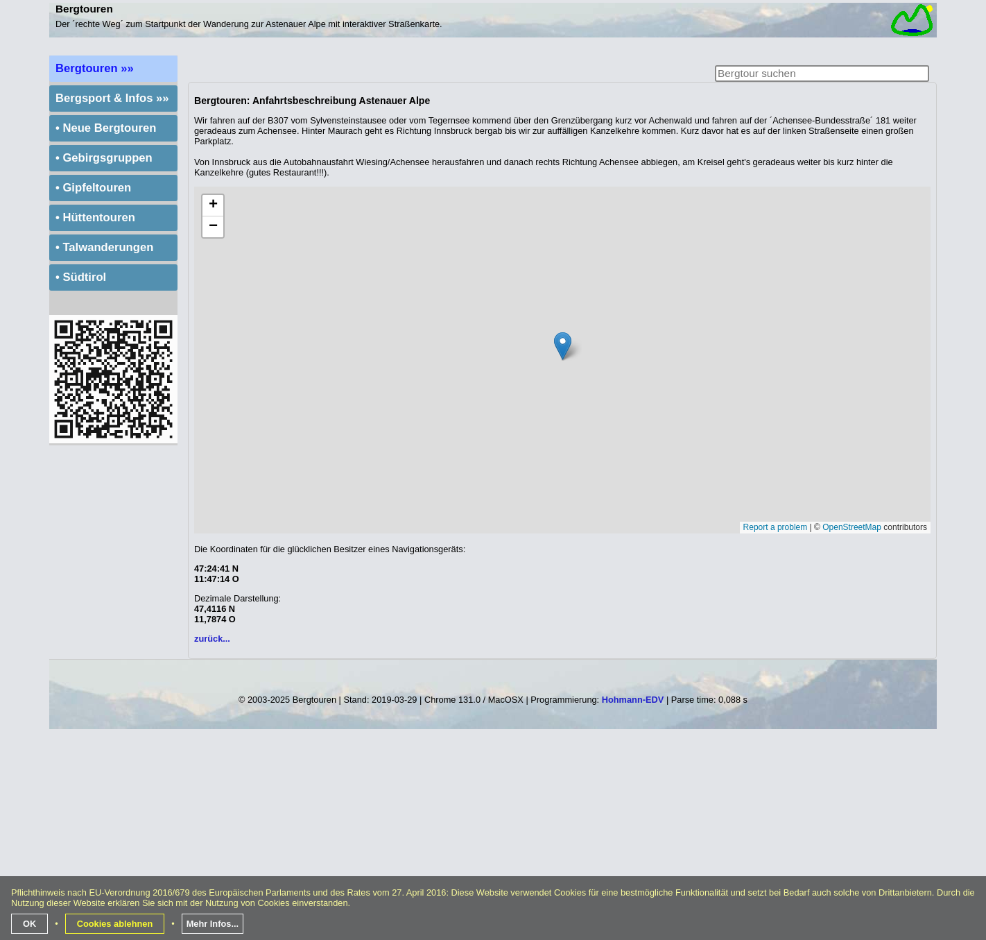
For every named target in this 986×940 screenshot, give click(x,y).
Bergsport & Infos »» (112, 98)
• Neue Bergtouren (105, 128)
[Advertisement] (493, 840)
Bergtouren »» (94, 68)
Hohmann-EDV (633, 699)
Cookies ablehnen (115, 923)
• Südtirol (80, 277)
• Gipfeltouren (93, 187)
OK (29, 923)
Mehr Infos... (213, 923)
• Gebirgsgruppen (104, 157)
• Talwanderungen (104, 247)
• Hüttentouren (95, 217)
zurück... (212, 638)
